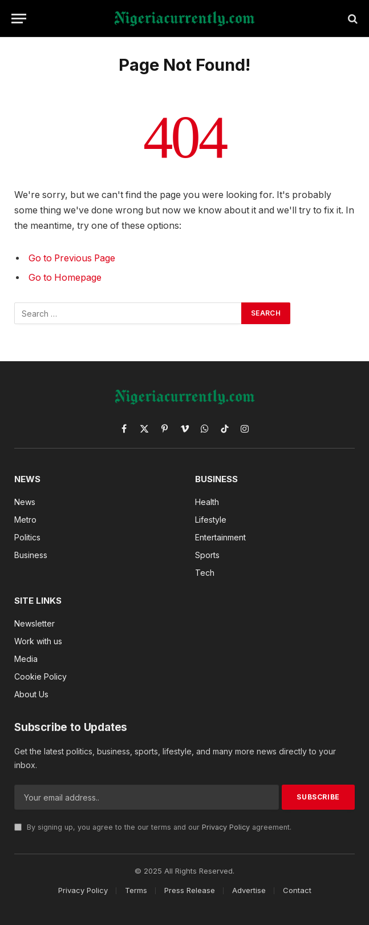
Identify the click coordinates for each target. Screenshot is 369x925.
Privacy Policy (226, 827)
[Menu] (18, 18)
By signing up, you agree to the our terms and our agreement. (152, 827)
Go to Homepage (65, 277)
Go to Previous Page (72, 258)
